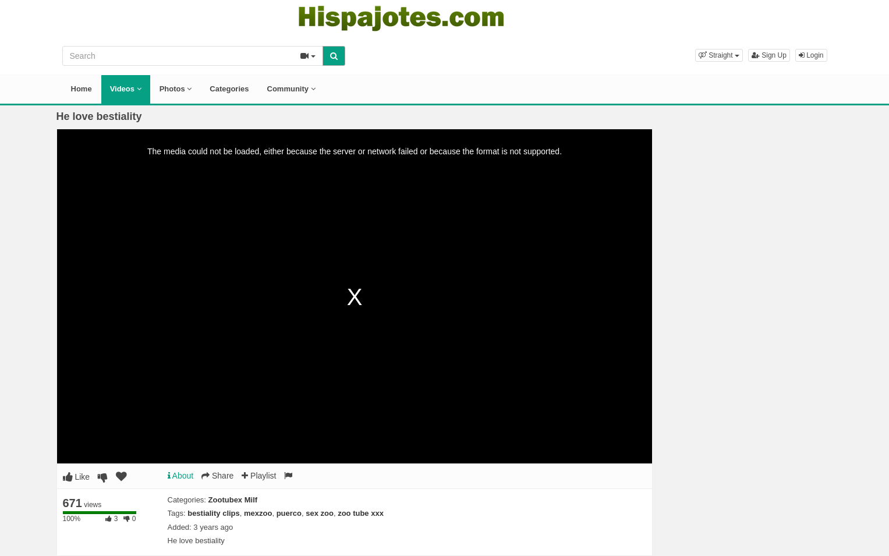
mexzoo (258, 513)
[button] (719, 55)
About (181, 475)
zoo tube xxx (361, 513)
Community (291, 88)
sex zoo (320, 513)
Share (217, 475)
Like (76, 476)
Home (81, 88)
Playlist (259, 475)
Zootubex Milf (233, 499)
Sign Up (769, 55)
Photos (176, 88)
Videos (125, 88)
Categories (229, 88)
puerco (289, 513)
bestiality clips (213, 513)
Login (811, 55)
